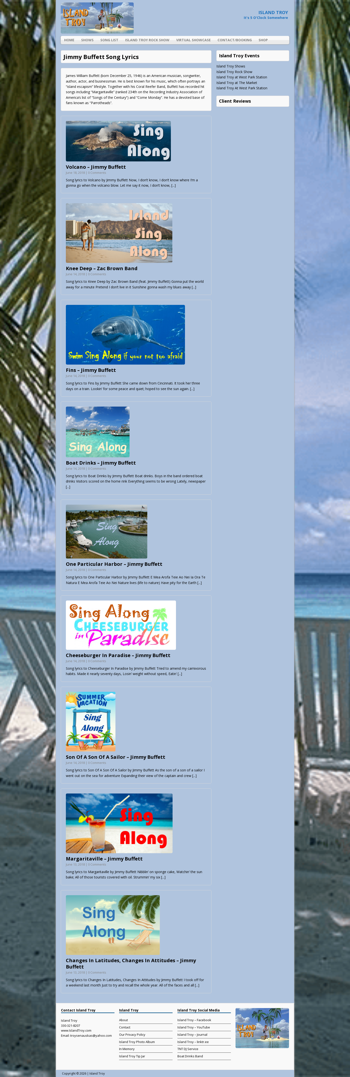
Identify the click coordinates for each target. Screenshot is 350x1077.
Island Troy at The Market (236, 82)
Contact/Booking (235, 40)
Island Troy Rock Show (147, 40)
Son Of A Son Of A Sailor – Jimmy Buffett (115, 757)
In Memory (127, 1049)
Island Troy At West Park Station (241, 88)
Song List (109, 40)
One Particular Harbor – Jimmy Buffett (114, 564)
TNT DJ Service (187, 1049)
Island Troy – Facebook (194, 1020)
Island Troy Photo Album (137, 1042)
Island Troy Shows (230, 66)
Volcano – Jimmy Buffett (96, 167)
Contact (124, 1027)
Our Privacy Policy (132, 1034)
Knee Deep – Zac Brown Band (102, 268)
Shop (263, 40)
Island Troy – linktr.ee (193, 1042)
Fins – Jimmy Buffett (91, 370)
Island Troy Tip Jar (132, 1056)
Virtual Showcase (193, 40)
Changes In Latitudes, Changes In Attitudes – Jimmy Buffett (131, 963)
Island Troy (97, 1073)
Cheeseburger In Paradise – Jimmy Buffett (118, 655)
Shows (87, 40)
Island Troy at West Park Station (241, 77)
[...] (173, 185)
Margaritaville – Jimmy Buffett (104, 858)
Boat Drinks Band (190, 1056)
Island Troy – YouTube (193, 1027)
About (123, 1020)
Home (69, 40)
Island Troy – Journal (192, 1034)
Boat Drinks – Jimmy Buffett (101, 462)
